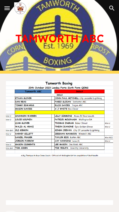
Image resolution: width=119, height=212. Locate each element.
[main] (59, 36)
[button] (7, 8)
